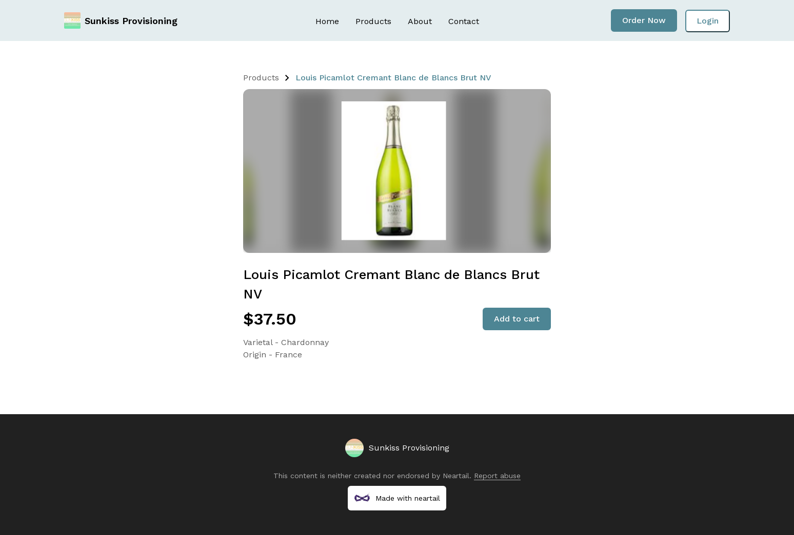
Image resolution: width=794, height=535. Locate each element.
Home (327, 21)
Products (373, 21)
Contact (463, 21)
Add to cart (517, 319)
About (420, 21)
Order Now (644, 20)
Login (708, 21)
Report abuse (497, 476)
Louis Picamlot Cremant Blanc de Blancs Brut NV (393, 77)
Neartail (456, 476)
